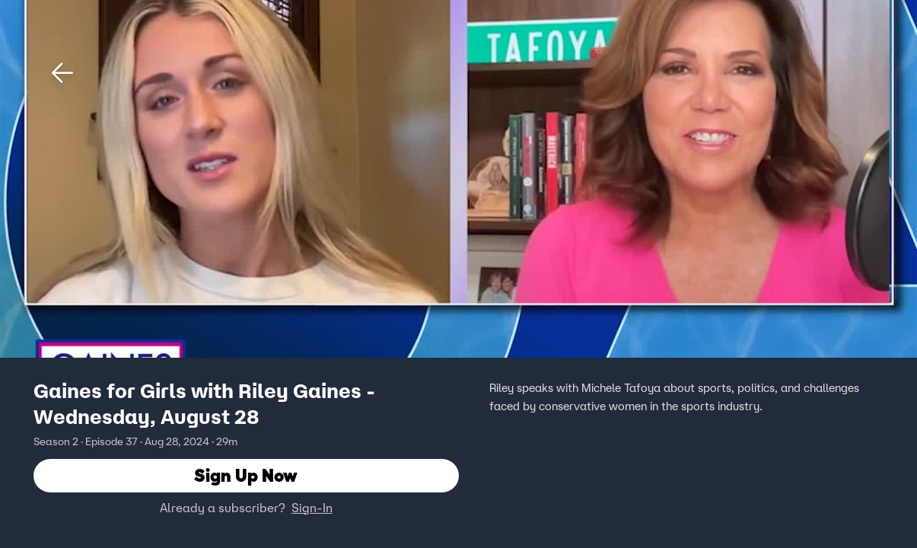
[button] (62, 73)
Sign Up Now (246, 475)
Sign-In (312, 507)
